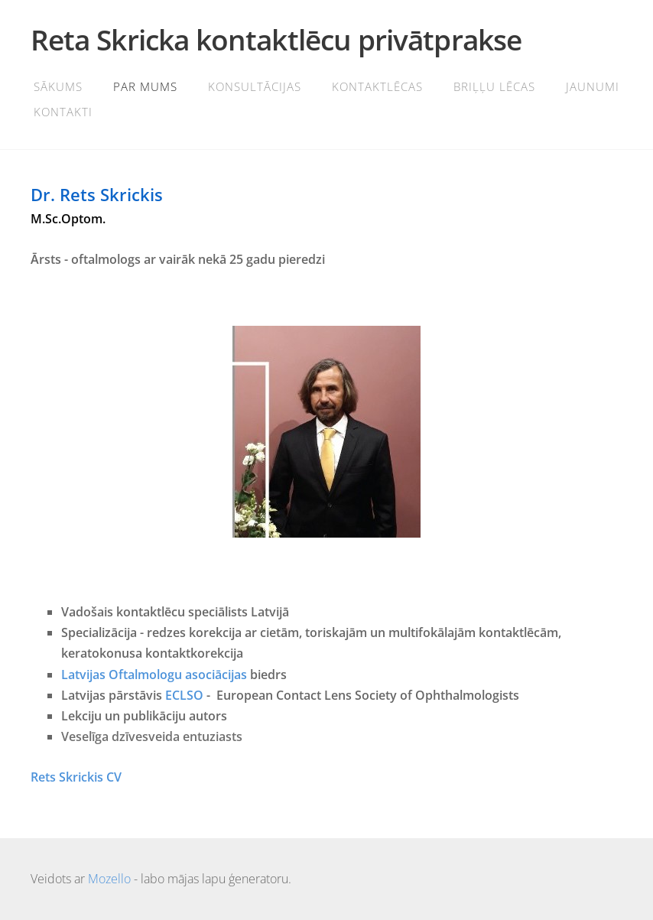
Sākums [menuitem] (58, 86)
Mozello (109, 878)
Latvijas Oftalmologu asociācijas (154, 674)
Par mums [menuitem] (145, 86)
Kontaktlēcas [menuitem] (377, 86)
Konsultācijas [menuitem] (254, 86)
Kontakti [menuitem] (63, 111)
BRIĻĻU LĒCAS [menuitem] (494, 86)
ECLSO (184, 695)
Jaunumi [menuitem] (592, 86)
